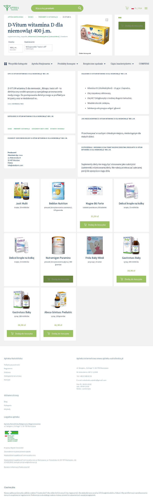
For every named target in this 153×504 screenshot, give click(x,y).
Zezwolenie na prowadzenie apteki (17, 451)
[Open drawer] (146, 8)
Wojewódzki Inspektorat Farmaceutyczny (20, 455)
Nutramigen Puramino (58, 257)
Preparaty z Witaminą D (48, 17)
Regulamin (8, 368)
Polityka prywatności (12, 365)
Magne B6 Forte (95, 203)
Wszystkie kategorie (16, 63)
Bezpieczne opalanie (94, 64)
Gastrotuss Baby (131, 257)
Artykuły (7, 409)
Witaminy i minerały (57, 129)
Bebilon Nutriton (58, 203)
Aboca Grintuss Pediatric (58, 312)
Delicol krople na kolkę (131, 203)
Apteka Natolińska (15, 17)
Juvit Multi (22, 203)
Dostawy (7, 372)
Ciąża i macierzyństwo (123, 64)
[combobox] (65, 8)
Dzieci (30, 17)
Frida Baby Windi (94, 257)
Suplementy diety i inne (40, 129)
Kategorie (7, 405)
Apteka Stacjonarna (42, 64)
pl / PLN (136, 8)
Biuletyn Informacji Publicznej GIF (17, 467)
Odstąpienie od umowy (13, 376)
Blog (5, 401)
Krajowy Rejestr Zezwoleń (13, 448)
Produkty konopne (68, 64)
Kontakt (7, 380)
